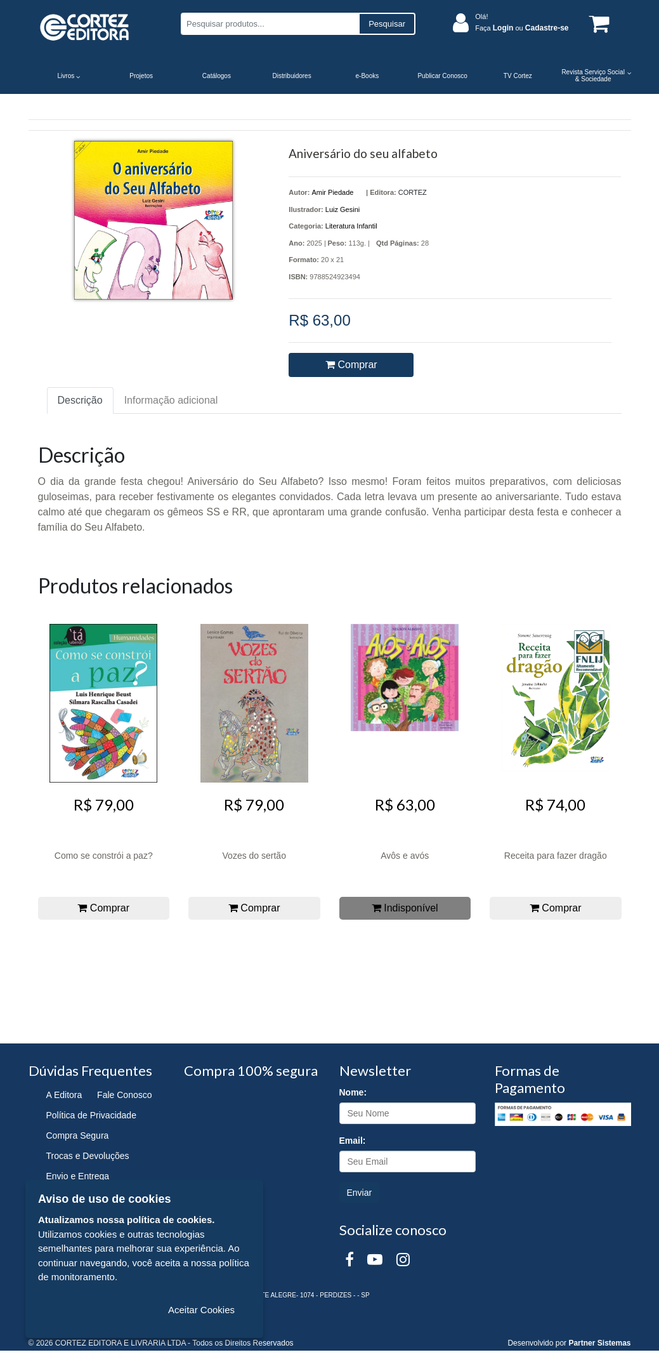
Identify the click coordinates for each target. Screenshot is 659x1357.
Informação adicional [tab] (171, 400)
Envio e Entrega (78, 1176)
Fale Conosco (124, 1095)
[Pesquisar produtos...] (270, 24)
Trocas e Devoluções (87, 1156)
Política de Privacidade (91, 1115)
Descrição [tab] (80, 400)
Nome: (353, 1092)
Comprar (351, 364)
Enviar (359, 1193)
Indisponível (405, 908)
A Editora (64, 1095)
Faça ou (521, 28)
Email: (352, 1140)
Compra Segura (77, 1135)
